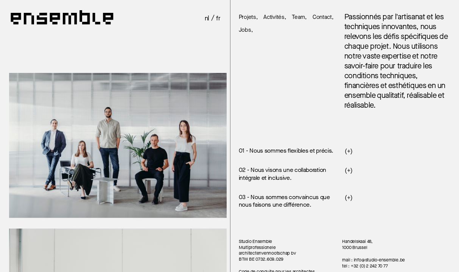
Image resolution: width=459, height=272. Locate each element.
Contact (322, 17)
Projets (247, 17)
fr (218, 18)
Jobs (245, 30)
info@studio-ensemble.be (379, 260)
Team (298, 17)
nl (207, 18)
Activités (273, 17)
